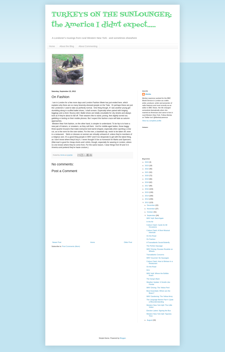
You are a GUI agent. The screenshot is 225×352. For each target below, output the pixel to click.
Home (52, 46)
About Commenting (88, 46)
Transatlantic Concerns (155, 255)
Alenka (148, 94)
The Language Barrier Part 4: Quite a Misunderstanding (159, 301)
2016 (147, 189)
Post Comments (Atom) (71, 246)
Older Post (128, 242)
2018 (147, 182)
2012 (147, 202)
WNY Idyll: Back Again (154, 218)
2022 (147, 169)
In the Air (149, 222)
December (151, 205)
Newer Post (56, 242)
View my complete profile (151, 121)
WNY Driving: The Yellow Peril (157, 288)
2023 (147, 165)
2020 (147, 175)
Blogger (123, 338)
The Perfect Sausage (154, 246)
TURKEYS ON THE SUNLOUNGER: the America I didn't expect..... (112, 20)
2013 (147, 199)
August (150, 320)
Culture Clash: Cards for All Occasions (156, 226)
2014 (147, 196)
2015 (147, 192)
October (150, 212)
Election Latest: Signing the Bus (158, 311)
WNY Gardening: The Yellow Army (159, 296)
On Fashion (150, 239)
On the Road (151, 236)
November (151, 209)
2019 (147, 179)
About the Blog (67, 46)
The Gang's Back (153, 279)
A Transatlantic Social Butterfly (158, 242)
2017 (147, 186)
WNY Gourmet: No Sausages (157, 258)
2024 (147, 162)
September (151, 215)
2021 (147, 172)
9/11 (148, 270)
